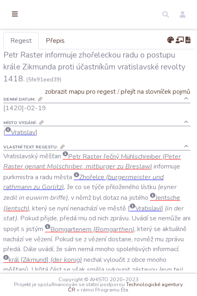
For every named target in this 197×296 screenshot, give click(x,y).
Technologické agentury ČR (93, 290)
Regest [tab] (64, 40)
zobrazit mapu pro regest (87, 91)
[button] (166, 14)
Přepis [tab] (98, 40)
